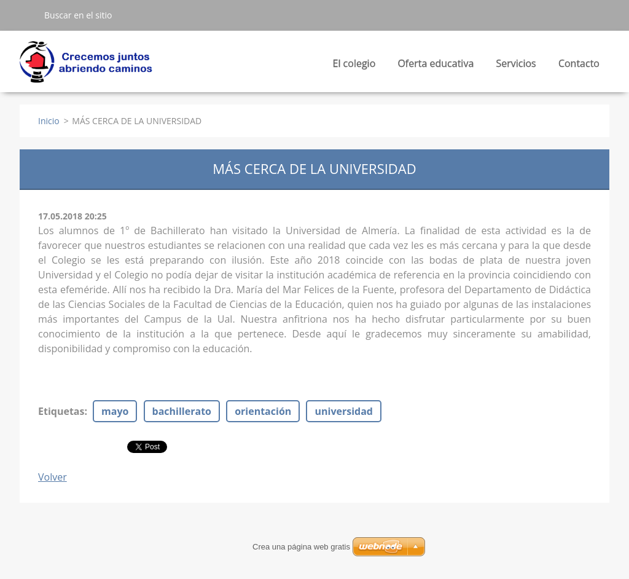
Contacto (579, 63)
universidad (343, 411)
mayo (114, 411)
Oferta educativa (436, 67)
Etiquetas (61, 411)
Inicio (49, 121)
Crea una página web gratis (301, 546)
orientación (263, 411)
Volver (52, 477)
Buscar (27, 15)
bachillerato (181, 411)
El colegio (354, 67)
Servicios (516, 67)
